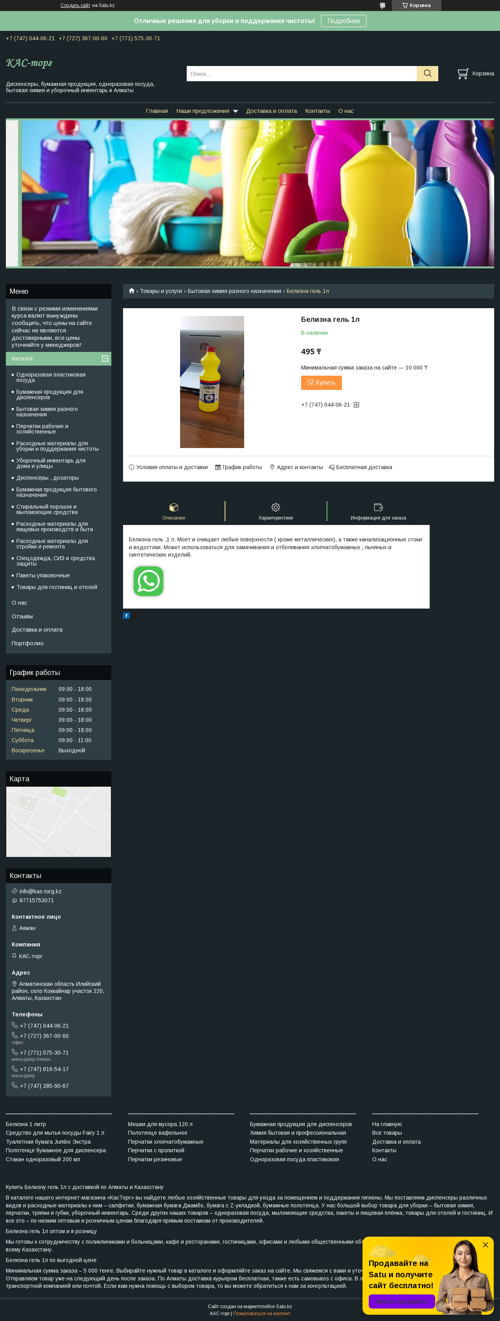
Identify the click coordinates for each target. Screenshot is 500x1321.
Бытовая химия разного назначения (234, 291)
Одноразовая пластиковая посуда (51, 377)
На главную (387, 1124)
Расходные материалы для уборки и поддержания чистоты (57, 446)
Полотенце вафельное (158, 1133)
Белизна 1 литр (26, 1124)
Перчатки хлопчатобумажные (166, 1142)
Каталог (22, 358)
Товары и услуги (161, 291)
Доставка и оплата (271, 110)
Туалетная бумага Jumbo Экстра (48, 1142)
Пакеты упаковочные (43, 575)
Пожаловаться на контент (261, 1313)
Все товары (387, 1133)
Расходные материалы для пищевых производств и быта (54, 526)
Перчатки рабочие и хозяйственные (42, 429)
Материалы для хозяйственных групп (298, 1142)
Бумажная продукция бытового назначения (56, 492)
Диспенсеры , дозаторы (47, 478)
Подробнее (343, 21)
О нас (346, 110)
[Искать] (427, 73)
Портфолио (28, 643)
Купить (326, 382)
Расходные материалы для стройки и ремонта (52, 544)
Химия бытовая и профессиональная (298, 1133)
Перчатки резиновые (155, 1159)
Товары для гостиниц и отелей (56, 587)
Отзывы (22, 616)
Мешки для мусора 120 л (160, 1124)
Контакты (317, 110)
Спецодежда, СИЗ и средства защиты (55, 561)
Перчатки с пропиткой (156, 1150)
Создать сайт (75, 5)
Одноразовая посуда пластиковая (294, 1159)
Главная (157, 110)
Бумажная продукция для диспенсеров (49, 394)
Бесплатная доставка (364, 467)
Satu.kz (284, 1306)
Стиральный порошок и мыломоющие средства (47, 509)
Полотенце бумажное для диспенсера (56, 1150)
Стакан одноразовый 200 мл (43, 1159)
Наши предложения (202, 110)
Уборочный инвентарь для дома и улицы (51, 463)
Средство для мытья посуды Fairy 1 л (55, 1133)
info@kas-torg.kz (41, 891)
